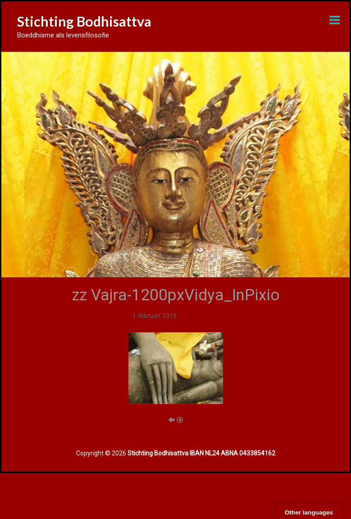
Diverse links (196, 315)
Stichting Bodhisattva (84, 21)
